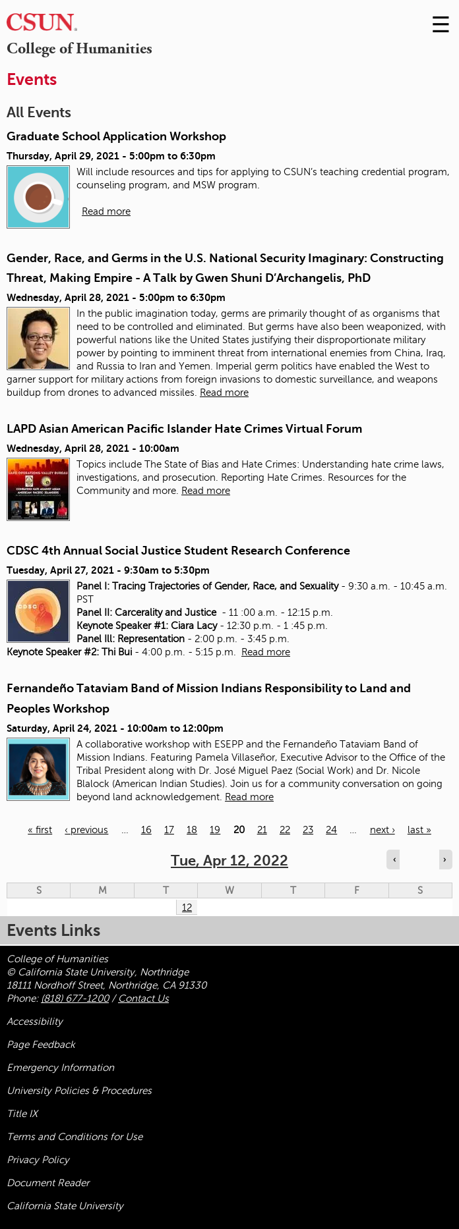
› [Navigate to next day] (444, 859)
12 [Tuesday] (187, 907)
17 (169, 830)
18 (192, 830)
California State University (65, 1206)
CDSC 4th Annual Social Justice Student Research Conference (178, 550)
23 (308, 830)
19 (215, 830)
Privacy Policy (38, 1160)
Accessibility (35, 1021)
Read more (106, 211)
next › (382, 830)
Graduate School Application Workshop (116, 136)
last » (419, 830)
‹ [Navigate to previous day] (394, 859)
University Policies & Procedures (79, 1090)
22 (285, 830)
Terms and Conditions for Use (74, 1137)
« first (40, 830)
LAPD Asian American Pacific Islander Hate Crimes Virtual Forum (184, 428)
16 (146, 830)
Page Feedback (41, 1044)
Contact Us (143, 998)
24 (331, 830)
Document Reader (48, 1183)
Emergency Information (60, 1067)
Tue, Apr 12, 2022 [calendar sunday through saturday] (229, 860)
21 (262, 830)
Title (22, 1113)
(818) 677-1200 (75, 998)
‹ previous (86, 830)
